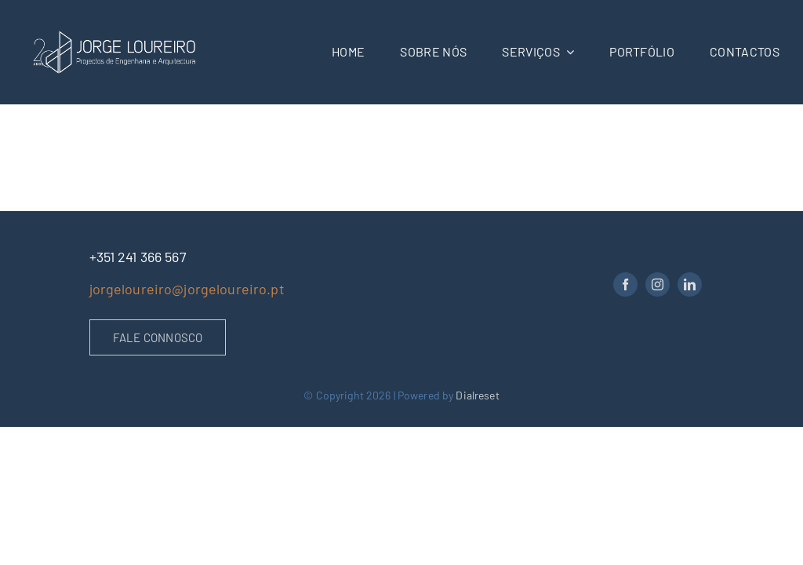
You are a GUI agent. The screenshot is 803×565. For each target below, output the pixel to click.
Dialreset (477, 395)
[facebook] (625, 284)
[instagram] (657, 284)
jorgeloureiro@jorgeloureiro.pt (187, 288)
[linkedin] (690, 284)
